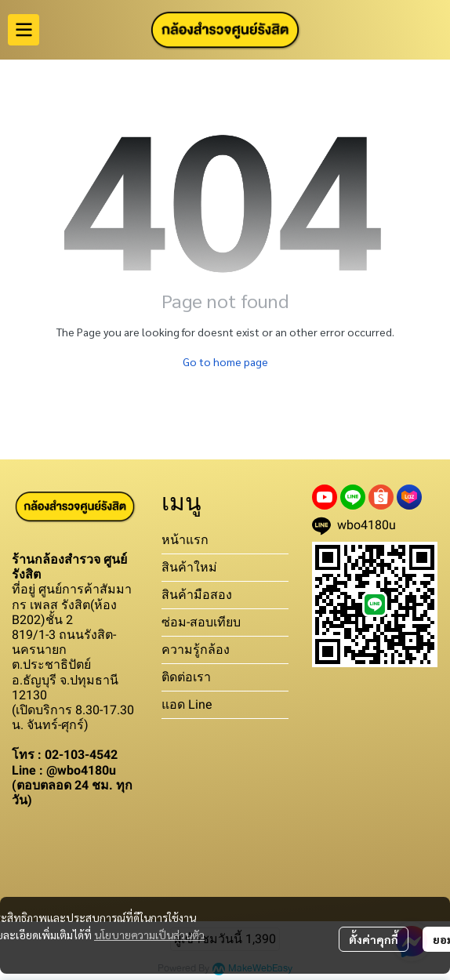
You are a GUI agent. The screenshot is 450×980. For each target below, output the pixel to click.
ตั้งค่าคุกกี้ (373, 939)
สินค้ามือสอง (196, 594)
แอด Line (186, 704)
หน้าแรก (185, 539)
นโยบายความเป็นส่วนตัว (149, 934)
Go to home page (225, 361)
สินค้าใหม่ (189, 567)
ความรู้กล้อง (195, 649)
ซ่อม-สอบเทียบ (201, 622)
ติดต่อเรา (186, 677)
